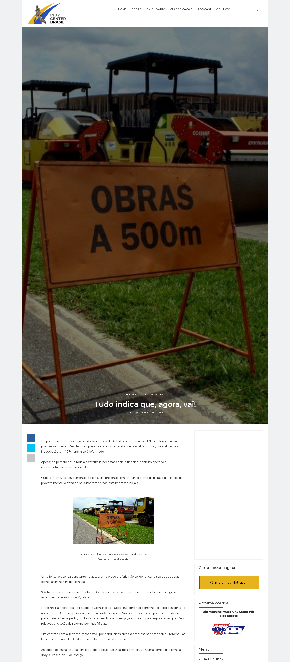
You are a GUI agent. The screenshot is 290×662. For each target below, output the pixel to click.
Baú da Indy (213, 659)
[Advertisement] (229, 495)
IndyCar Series (153, 394)
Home (122, 9)
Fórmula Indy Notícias (227, 582)
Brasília (132, 394)
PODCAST (204, 9)
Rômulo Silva (130, 412)
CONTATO (223, 9)
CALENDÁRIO (155, 9)
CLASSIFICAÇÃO (181, 9)
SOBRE (137, 9)
